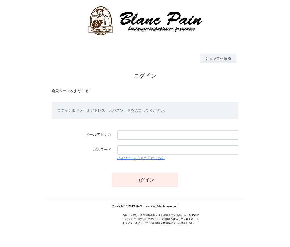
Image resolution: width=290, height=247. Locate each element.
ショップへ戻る (218, 58)
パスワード (102, 150)
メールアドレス (98, 135)
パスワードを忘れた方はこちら (141, 158)
